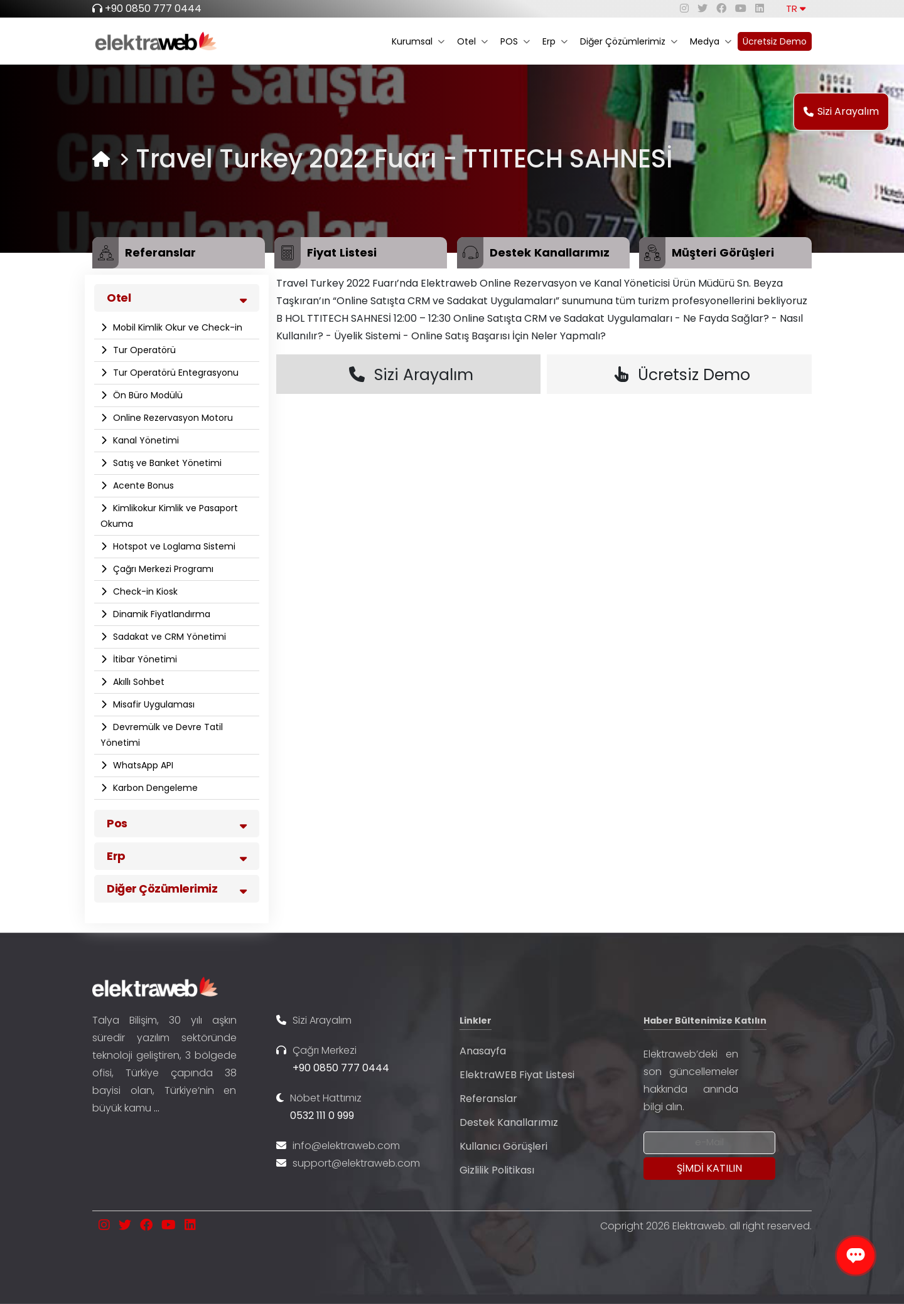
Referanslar (488, 1098)
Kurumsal (418, 41)
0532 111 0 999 (322, 1115)
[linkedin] (759, 8)
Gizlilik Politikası (497, 1170)
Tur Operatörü (143, 350)
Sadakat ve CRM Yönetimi (168, 636)
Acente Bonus (142, 485)
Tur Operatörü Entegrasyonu (174, 372)
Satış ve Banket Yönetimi (166, 463)
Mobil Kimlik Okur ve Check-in (176, 327)
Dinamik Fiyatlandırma (160, 614)
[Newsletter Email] (709, 1143)
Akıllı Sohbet (137, 682)
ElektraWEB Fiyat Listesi (517, 1075)
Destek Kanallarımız (509, 1122)
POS (515, 41)
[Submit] (709, 1168)
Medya (710, 41)
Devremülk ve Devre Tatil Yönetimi (161, 735)
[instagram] (684, 8)
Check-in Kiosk (144, 591)
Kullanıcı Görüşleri (503, 1146)
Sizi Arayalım (841, 111)
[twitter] (702, 8)
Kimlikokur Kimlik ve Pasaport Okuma (169, 516)
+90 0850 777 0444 (153, 8)
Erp (555, 41)
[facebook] (721, 8)
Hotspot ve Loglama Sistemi (172, 546)
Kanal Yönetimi (144, 440)
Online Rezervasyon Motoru (171, 417)
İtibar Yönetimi (143, 659)
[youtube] (740, 8)
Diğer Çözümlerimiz (628, 41)
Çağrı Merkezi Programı (161, 569)
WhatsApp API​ (141, 765)
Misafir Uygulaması (152, 704)
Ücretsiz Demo (775, 41)
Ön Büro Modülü (146, 395)
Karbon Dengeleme (154, 788)
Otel (472, 41)
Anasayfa (483, 1051)
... (156, 1108)
